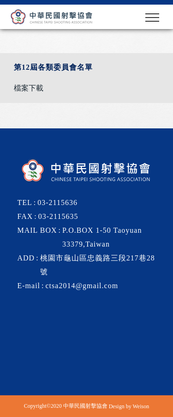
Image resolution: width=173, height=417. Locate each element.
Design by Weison (129, 406)
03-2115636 (57, 202)
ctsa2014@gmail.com (82, 286)
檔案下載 (28, 88)
